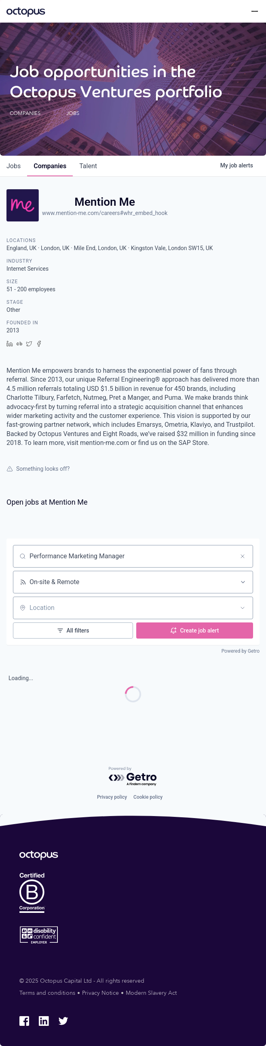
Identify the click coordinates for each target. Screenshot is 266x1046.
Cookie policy (148, 797)
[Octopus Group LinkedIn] (44, 1021)
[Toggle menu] (255, 11)
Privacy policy (112, 797)
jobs (13, 166)
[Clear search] (242, 556)
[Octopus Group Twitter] (63, 1021)
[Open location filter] (242, 608)
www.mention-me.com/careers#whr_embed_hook (104, 213)
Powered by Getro (241, 651)
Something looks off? (38, 469)
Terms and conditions (47, 993)
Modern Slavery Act (151, 993)
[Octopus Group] (25, 11)
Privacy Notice (100, 993)
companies (50, 166)
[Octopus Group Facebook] (24, 1021)
